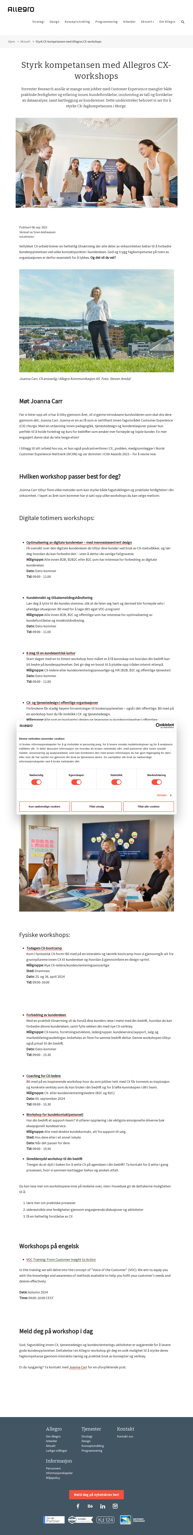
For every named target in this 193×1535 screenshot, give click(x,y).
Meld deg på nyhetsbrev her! (96, 1494)
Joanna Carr (78, 1367)
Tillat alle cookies (149, 806)
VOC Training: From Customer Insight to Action (61, 1259)
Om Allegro (167, 22)
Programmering (106, 22)
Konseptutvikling (77, 22)
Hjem (11, 42)
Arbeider (129, 22)
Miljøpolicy (53, 1478)
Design (54, 22)
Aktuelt (147, 22)
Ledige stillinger (56, 1450)
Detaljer (162, 795)
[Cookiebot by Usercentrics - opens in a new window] (158, 725)
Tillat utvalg (96, 806)
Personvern (53, 1468)
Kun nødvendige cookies (44, 806)
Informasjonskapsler (59, 1473)
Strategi (38, 22)
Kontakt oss (125, 1436)
